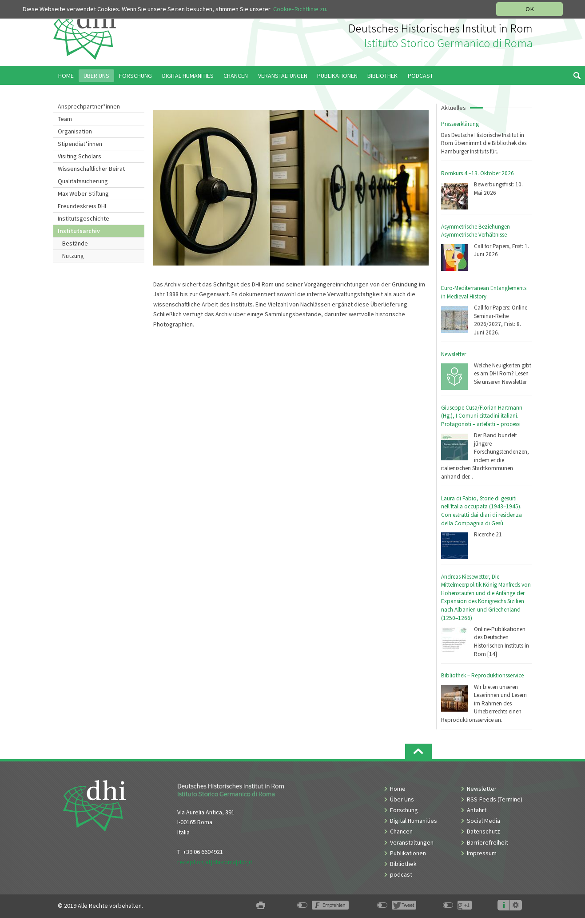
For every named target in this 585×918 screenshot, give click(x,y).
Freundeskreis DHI (82, 206)
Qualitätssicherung (83, 181)
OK (529, 9)
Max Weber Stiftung (83, 193)
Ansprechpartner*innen (89, 106)
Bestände (75, 243)
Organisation (75, 131)
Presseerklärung (460, 124)
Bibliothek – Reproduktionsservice (482, 675)
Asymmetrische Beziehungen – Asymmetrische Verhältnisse (477, 231)
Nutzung (73, 256)
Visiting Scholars (79, 156)
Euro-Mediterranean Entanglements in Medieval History (483, 292)
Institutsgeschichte (83, 218)
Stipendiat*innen (80, 144)
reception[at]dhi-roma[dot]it (214, 862)
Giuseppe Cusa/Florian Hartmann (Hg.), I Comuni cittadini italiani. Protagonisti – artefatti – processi (481, 416)
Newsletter (453, 354)
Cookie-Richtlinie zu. (300, 9)
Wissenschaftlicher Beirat (91, 169)
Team (65, 119)
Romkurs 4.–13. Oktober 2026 (477, 173)
